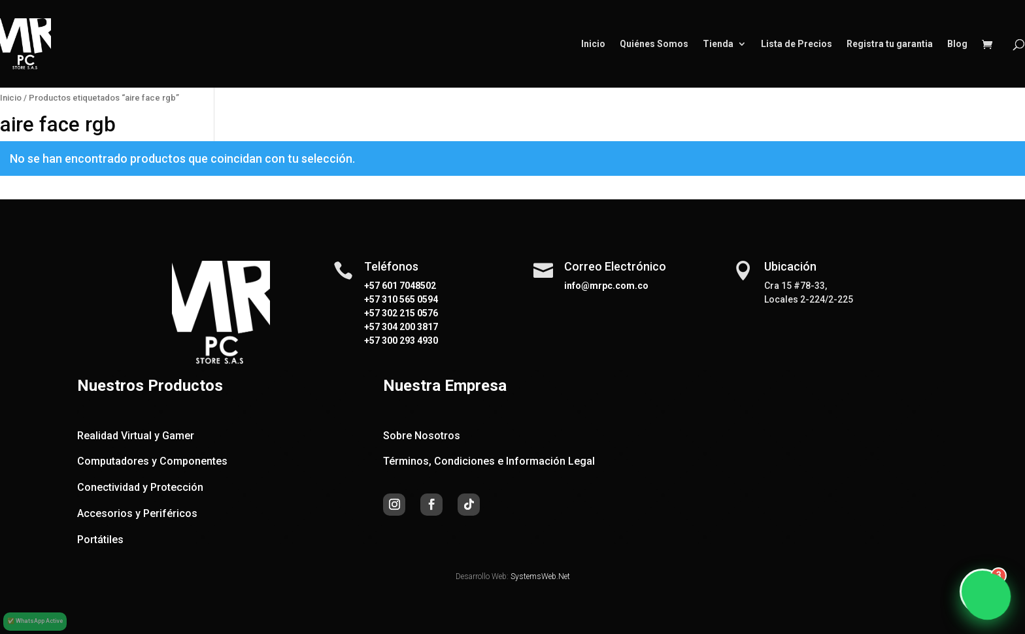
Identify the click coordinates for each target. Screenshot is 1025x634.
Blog (957, 44)
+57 (372, 299)
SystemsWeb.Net (540, 576)
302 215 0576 (409, 313)
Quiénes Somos (654, 44)
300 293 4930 (409, 340)
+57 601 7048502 (400, 285)
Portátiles (100, 539)
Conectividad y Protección (140, 487)
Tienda (718, 44)
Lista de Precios (796, 44)
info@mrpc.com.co (606, 285)
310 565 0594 (409, 299)
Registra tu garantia (890, 44)
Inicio (593, 44)
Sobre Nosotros (421, 435)
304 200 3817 (409, 327)
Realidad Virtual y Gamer (135, 435)
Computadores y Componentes (152, 461)
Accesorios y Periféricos (137, 513)
